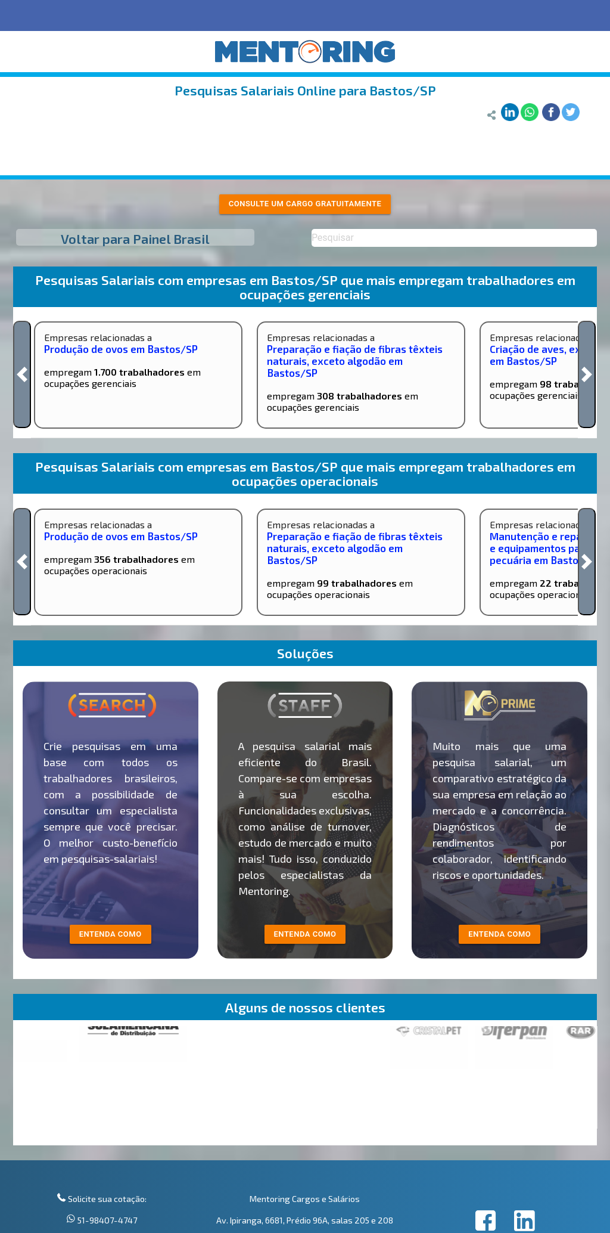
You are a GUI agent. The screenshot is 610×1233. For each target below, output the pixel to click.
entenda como (110, 934)
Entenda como (499, 934)
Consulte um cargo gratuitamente (305, 203)
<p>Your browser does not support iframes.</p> (305, 1085)
